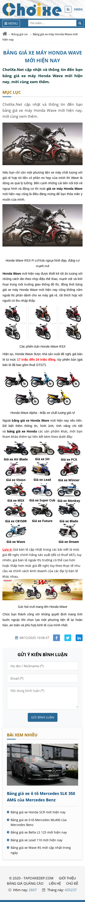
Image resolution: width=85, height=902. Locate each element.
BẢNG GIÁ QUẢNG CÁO (25, 883)
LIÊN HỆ (55, 883)
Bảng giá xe (19, 34)
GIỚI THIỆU (67, 878)
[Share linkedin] (79, 637)
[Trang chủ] (4, 33)
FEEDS (78, 9)
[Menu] (11, 23)
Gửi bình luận (42, 717)
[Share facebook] (56, 637)
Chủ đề (72, 883)
